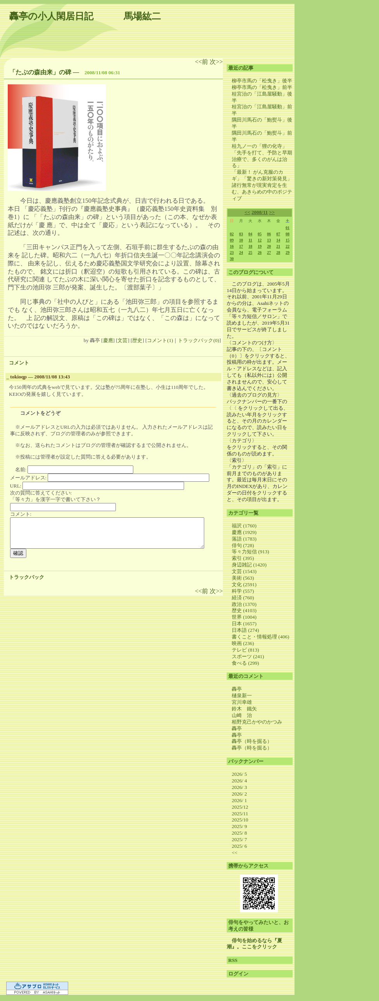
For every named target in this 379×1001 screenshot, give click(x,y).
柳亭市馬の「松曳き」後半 (262, 81)
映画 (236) (243, 643)
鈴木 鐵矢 (244, 709)
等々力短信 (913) (250, 551)
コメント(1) (160, 340)
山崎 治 (242, 715)
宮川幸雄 (242, 702)
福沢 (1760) (244, 526)
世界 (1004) (244, 617)
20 (269, 246)
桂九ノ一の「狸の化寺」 (259, 146)
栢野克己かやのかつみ (257, 722)
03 (241, 234)
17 (241, 246)
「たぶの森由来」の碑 (40, 72)
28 (278, 252)
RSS (233, 960)
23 (232, 252)
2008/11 (260, 212)
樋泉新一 (242, 695)
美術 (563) (243, 578)
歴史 (137, 340)
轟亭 (237, 689)
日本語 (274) (245, 630)
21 (278, 246)
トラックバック (26, 577)
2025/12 (240, 807)
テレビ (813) (245, 650)
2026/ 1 (239, 800)
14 (278, 240)
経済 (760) (243, 598)
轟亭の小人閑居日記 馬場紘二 (85, 16)
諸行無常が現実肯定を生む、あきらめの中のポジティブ (262, 191)
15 (287, 240)
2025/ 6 (239, 846)
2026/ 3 (239, 787)
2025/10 (240, 820)
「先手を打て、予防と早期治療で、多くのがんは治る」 (262, 159)
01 (287, 228)
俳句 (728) (243, 545)
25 (250, 252)
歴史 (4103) (244, 610)
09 (232, 240)
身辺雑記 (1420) (249, 565)
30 (232, 259)
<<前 (202, 61)
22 (287, 246)
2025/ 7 (239, 839)
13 (269, 240)
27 (269, 252)
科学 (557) (243, 591)
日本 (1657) (244, 623)
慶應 (108, 340)
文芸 (122, 340)
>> (272, 212)
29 (287, 252)
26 (260, 252)
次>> (216, 61)
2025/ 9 (239, 826)
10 (241, 240)
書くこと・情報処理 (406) (260, 637)
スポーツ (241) (248, 656)
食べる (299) (245, 663)
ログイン (238, 974)
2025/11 (240, 813)
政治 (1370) (244, 604)
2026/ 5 (239, 774)
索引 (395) (243, 558)
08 (287, 234)
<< (247, 212)
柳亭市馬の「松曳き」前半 (262, 87)
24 (241, 252)
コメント (19, 363)
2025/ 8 (239, 833)
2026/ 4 (239, 781)
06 (269, 234)
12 (260, 240)
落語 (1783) (244, 539)
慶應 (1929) (244, 532)
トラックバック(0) (198, 340)
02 (232, 234)
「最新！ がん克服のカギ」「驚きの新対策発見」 (262, 175)
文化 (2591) (244, 584)
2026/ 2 (239, 794)
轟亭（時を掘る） (252, 741)
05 (260, 234)
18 (250, 246)
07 (278, 234)
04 (250, 234)
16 (232, 246)
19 (260, 246)
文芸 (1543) (244, 571)
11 (250, 240)
